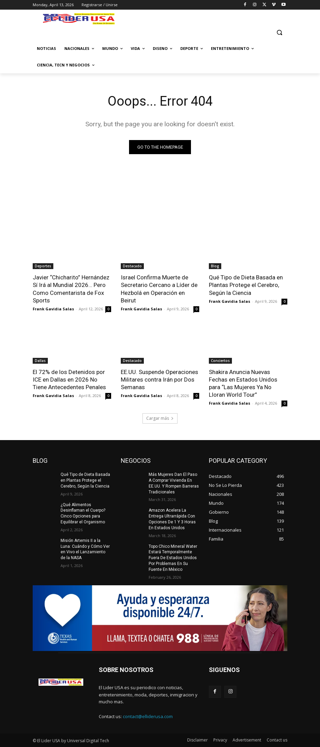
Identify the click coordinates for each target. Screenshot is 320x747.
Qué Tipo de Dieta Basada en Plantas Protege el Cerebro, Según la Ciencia (246, 285)
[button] (279, 32)
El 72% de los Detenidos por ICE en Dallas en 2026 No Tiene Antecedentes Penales (69, 380)
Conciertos (220, 360)
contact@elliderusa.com (148, 716)
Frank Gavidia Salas (53, 308)
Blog (215, 266)
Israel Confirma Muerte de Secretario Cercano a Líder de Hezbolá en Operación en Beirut (159, 288)
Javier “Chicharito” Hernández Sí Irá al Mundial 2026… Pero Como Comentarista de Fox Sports (71, 288)
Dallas (40, 360)
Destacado (132, 266)
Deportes (43, 266)
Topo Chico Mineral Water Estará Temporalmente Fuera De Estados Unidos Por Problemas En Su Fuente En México (173, 558)
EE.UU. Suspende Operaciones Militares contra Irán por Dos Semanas (159, 380)
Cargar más (160, 418)
